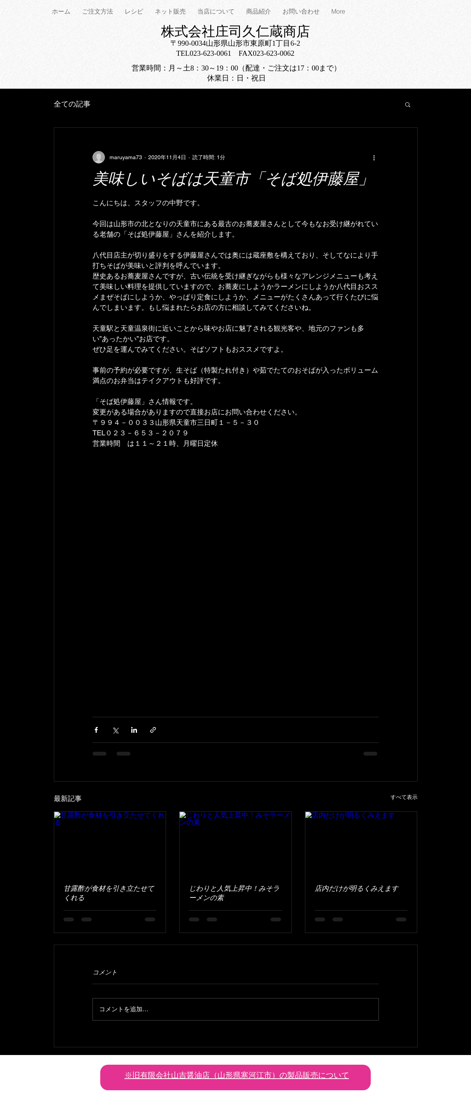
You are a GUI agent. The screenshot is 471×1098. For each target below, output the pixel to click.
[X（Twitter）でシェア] (115, 730)
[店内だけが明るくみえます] (361, 843)
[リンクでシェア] (153, 730)
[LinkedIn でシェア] (134, 730)
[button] (407, 104)
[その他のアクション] (374, 157)
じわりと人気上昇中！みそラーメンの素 (234, 893)
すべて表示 (404, 797)
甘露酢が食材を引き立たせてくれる (108, 893)
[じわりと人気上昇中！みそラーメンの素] (235, 843)
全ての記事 (72, 104)
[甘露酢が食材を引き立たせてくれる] (110, 843)
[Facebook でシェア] (96, 730)
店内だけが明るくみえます (356, 889)
